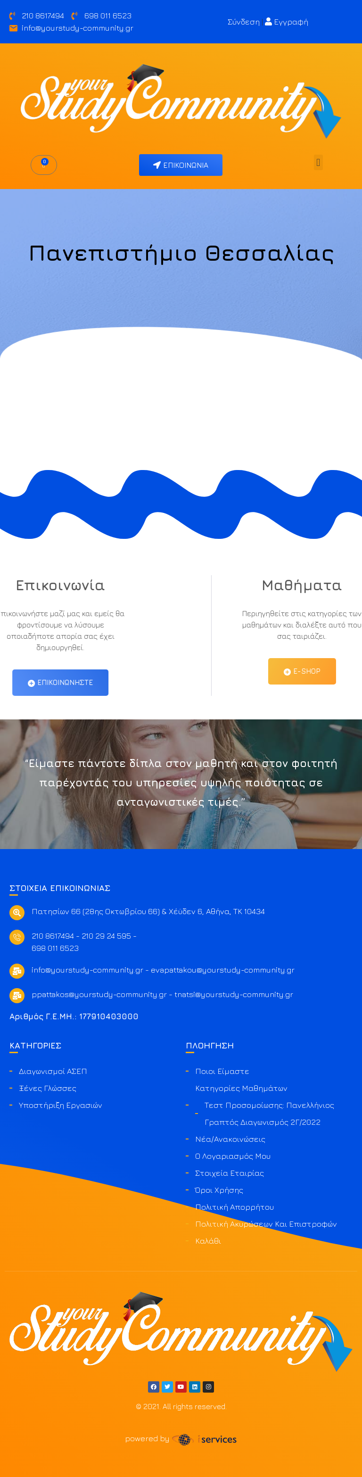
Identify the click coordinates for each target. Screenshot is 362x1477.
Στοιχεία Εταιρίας (229, 1173)
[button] (318, 162)
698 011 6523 (55, 948)
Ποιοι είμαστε (222, 1071)
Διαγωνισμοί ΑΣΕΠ (53, 1071)
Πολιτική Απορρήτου (234, 1207)
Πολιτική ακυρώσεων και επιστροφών (266, 1224)
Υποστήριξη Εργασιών (60, 1105)
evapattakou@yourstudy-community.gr (223, 969)
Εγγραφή (286, 21)
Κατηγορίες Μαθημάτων (241, 1088)
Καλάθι (208, 1241)
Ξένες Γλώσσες (47, 1088)
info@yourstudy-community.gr (87, 969)
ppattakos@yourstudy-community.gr (99, 994)
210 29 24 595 (106, 936)
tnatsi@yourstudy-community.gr (233, 994)
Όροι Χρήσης (219, 1190)
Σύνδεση (244, 21)
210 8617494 (53, 936)
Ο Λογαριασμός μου (233, 1156)
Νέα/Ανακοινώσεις (230, 1139)
